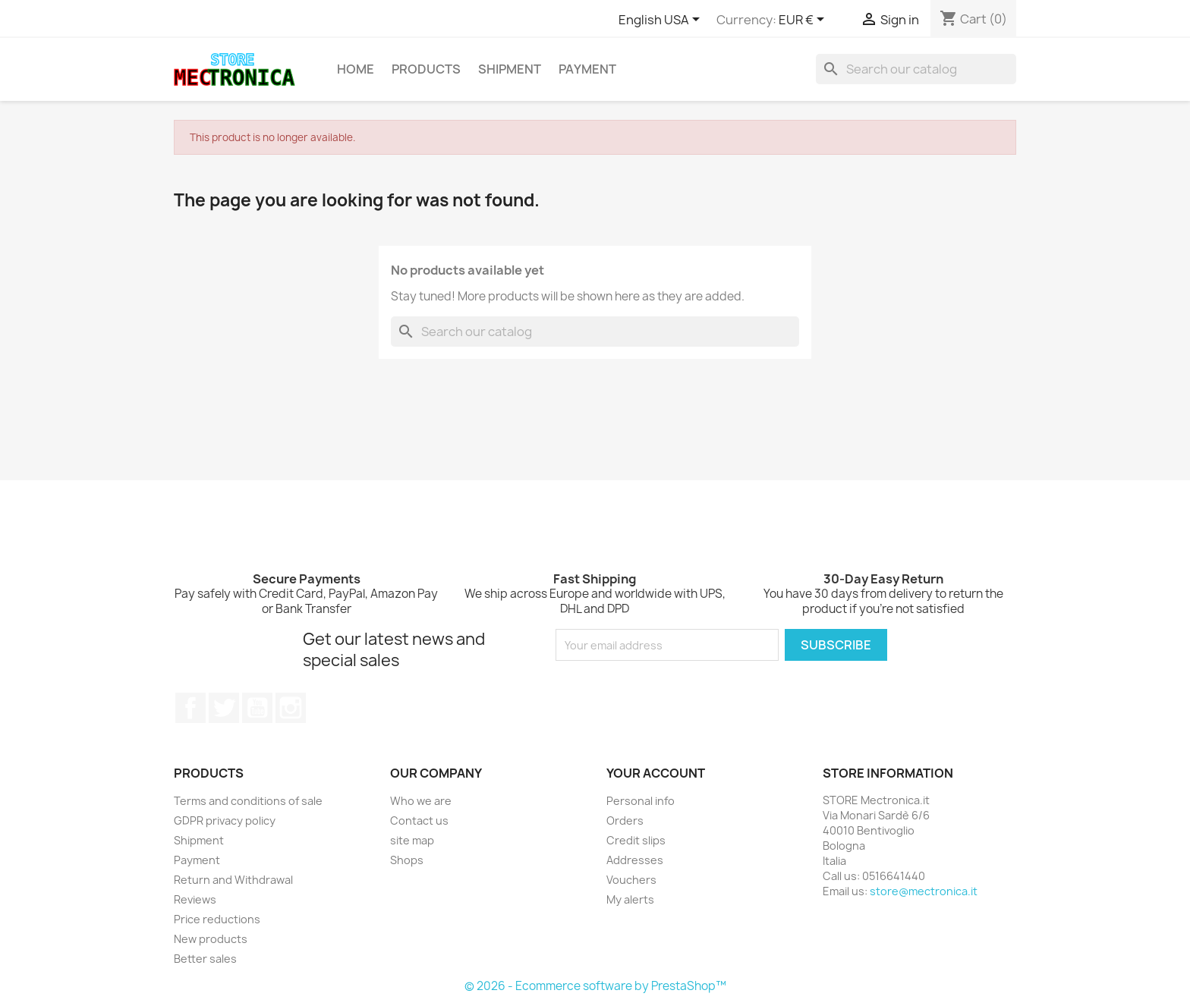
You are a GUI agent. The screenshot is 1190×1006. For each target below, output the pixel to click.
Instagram (290, 708)
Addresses (634, 860)
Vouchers (631, 879)
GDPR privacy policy (224, 820)
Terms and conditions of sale (248, 801)
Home (355, 69)
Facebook (190, 708)
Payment (587, 69)
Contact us (419, 820)
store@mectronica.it (924, 891)
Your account (655, 773)
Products (426, 69)
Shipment (509, 69)
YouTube (257, 708)
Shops (406, 860)
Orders (625, 820)
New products (210, 939)
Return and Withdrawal (233, 879)
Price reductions (217, 919)
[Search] (916, 69)
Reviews (195, 899)
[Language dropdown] (662, 20)
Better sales (205, 958)
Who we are (421, 801)
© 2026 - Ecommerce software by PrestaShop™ (595, 986)
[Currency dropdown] (804, 20)
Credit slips (636, 840)
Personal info (640, 801)
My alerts (630, 899)
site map (412, 840)
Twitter (224, 708)
